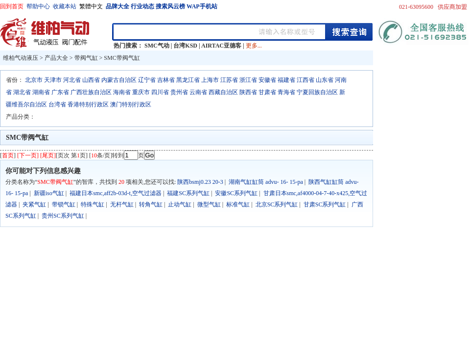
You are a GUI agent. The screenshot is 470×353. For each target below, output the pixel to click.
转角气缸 (151, 204)
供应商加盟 (452, 6)
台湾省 (57, 104)
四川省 (160, 92)
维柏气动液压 (20, 57)
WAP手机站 (202, 6)
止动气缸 (179, 204)
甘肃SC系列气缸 (325, 204)
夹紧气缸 (34, 204)
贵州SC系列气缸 (63, 215)
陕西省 (248, 92)
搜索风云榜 (170, 6)
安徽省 (267, 79)
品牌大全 (117, 6)
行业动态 (142, 6)
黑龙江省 (188, 79)
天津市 (53, 79)
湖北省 (22, 92)
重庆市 (141, 92)
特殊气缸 (92, 204)
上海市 (210, 79)
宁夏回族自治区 (317, 92)
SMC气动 (156, 45)
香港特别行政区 (88, 104)
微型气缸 (209, 204)
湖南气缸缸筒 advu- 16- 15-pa (266, 181)
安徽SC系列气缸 (236, 193)
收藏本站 (64, 6)
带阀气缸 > (89, 57)
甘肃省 (267, 92)
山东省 (324, 79)
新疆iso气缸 (49, 193)
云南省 (198, 92)
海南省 (122, 92)
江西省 (305, 79)
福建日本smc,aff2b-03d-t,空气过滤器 (116, 193)
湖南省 (41, 92)
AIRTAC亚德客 (221, 45)
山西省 (91, 79)
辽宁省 (147, 79)
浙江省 (248, 79)
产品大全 (56, 57)
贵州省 (179, 92)
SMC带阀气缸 (122, 57)
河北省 (72, 79)
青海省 (286, 92)
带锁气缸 (63, 204)
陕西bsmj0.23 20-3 (200, 181)
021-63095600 (416, 6)
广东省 (60, 92)
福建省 (286, 79)
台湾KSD (185, 45)
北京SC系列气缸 (277, 204)
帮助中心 (38, 6)
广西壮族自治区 (91, 92)
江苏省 (229, 79)
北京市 (34, 79)
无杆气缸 (122, 204)
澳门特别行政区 (130, 104)
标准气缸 (238, 204)
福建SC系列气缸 (188, 193)
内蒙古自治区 (119, 79)
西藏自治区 (223, 92)
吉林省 (166, 79)
